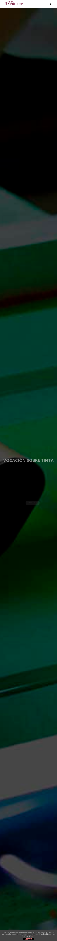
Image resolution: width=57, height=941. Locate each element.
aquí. (33, 936)
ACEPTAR (28, 939)
